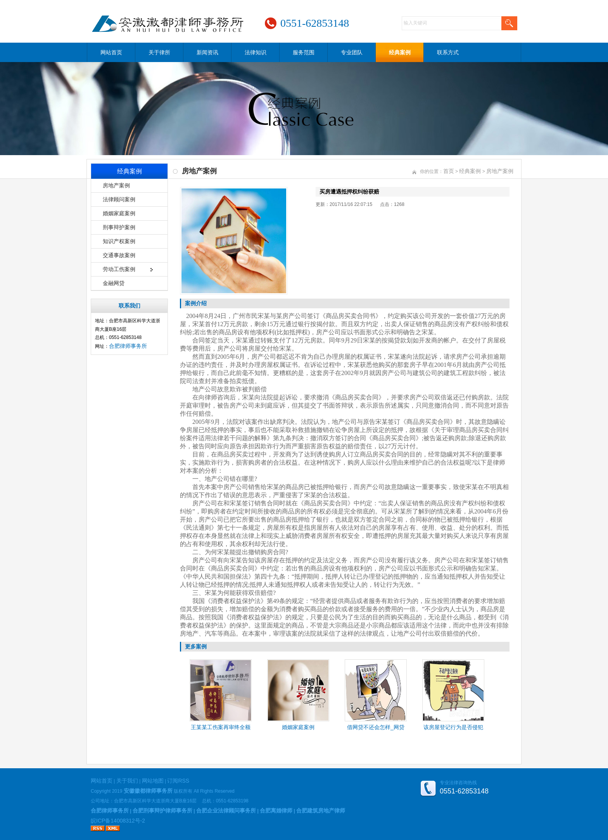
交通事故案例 (119, 255)
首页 (448, 171)
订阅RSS (178, 781)
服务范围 (303, 52)
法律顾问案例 (119, 199)
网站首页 (111, 52)
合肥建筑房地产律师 (320, 810)
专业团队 (352, 52)
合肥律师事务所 (128, 346)
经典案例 (400, 52)
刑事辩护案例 (119, 227)
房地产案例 (116, 185)
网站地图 (153, 781)
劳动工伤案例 (119, 269)
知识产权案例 (119, 241)
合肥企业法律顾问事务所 (226, 810)
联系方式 (448, 52)
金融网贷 (113, 283)
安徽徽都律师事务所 (148, 791)
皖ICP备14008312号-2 (118, 821)
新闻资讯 (207, 52)
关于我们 (127, 781)
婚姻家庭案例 (119, 213)
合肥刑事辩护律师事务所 (162, 810)
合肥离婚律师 (276, 810)
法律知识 (255, 52)
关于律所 (159, 52)
